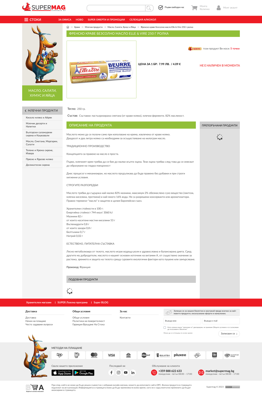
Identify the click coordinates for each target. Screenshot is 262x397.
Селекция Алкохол (143, 20)
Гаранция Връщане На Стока (88, 324)
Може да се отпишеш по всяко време (178, 333)
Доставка (31, 311)
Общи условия (81, 311)
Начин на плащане (35, 321)
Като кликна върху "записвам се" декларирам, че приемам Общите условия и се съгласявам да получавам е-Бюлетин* (201, 328)
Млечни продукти (93, 27)
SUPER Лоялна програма (72, 302)
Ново (79, 20)
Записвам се (229, 333)
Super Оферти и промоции (106, 20)
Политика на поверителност (89, 321)
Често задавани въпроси (39, 324)
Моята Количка (200, 8)
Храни (77, 27)
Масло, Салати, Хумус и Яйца (122, 27)
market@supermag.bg (220, 371)
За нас (123, 311)
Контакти (125, 317)
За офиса (64, 20)
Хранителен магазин (38, 302)
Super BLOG (101, 302)
